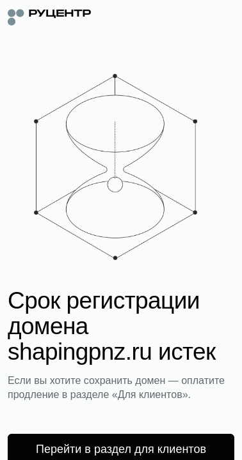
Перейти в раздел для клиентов (121, 449)
